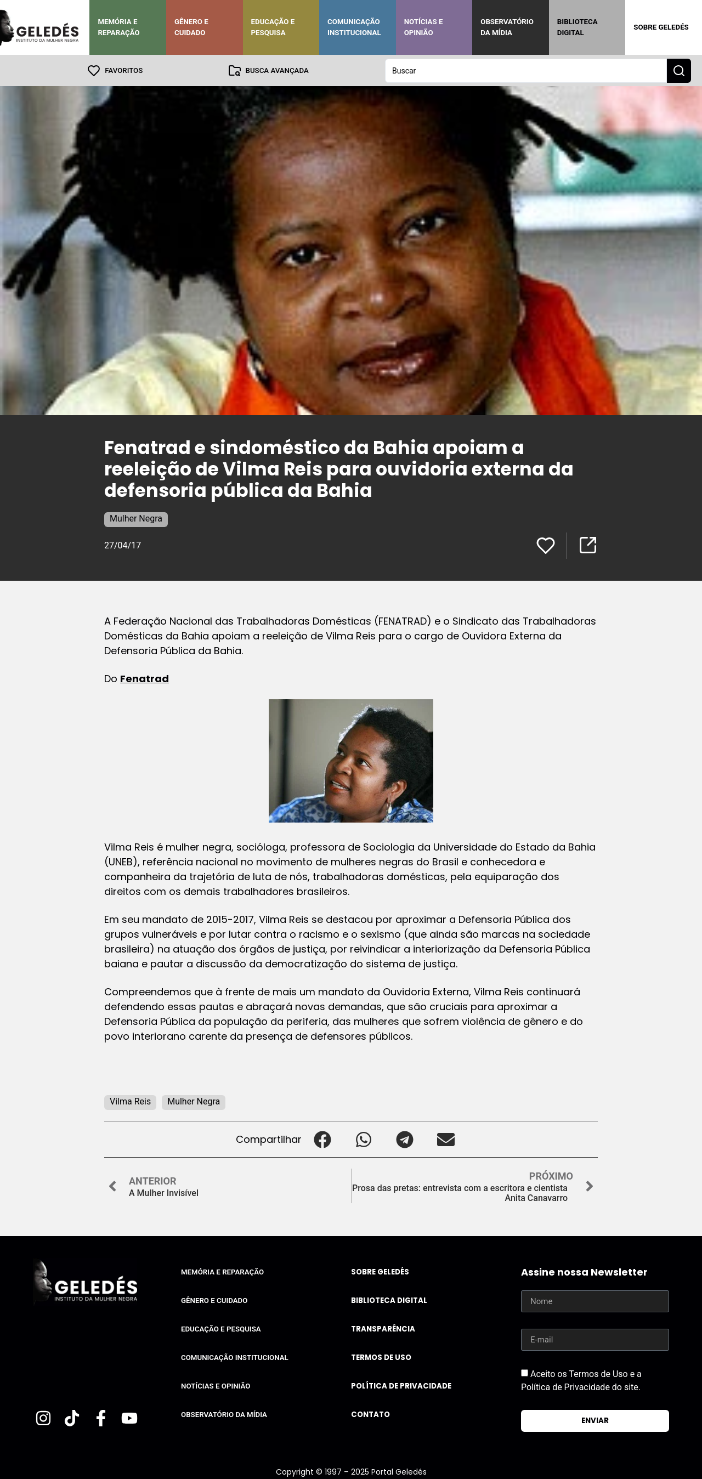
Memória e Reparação (118, 27)
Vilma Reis (130, 1101)
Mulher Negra (136, 518)
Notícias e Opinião (423, 27)
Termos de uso (381, 1357)
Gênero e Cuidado (191, 27)
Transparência (383, 1328)
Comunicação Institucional (354, 27)
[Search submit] (679, 70)
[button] (322, 1138)
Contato (370, 1414)
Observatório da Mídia (507, 27)
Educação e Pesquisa (273, 27)
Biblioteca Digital (577, 27)
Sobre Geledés (660, 27)
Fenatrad (144, 678)
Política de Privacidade (401, 1385)
